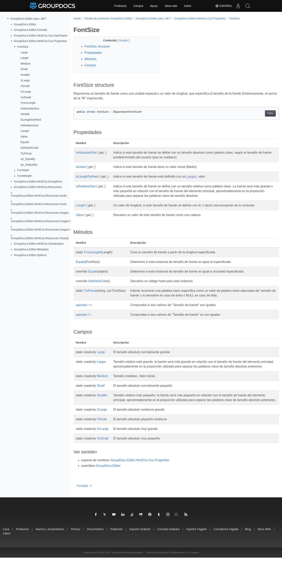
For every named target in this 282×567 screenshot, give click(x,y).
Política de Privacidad (156, 562)
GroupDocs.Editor (25, 24)
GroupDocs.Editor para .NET (28, 18)
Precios (75, 538)
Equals (25, 142)
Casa (6, 538)
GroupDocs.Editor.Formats (30, 29)
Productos (120, 5)
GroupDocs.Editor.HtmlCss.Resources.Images (40, 212)
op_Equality (28, 158)
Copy (256, 113)
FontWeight (24, 175)
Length (25, 130)
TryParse (26, 153)
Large (24, 52)
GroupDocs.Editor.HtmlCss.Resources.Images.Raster (44, 221)
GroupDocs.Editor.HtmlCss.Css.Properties (40, 41)
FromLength (28, 102)
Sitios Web (264, 538)
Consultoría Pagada (225, 538)
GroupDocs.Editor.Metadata (31, 249)
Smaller (25, 74)
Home (77, 18)
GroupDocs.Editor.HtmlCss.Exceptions (38, 181)
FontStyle (23, 170)
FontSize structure (97, 46)
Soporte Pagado (196, 538)
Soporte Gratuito (140, 538)
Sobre (187, 5)
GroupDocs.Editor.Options (30, 254)
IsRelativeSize (29, 125)
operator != (83, 314)
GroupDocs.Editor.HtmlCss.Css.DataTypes (41, 35)
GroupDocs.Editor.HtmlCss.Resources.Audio (39, 195)
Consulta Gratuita (168, 538)
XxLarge (26, 91)
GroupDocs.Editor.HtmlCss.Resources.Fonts (39, 204)
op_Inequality (29, 164)
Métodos (90, 59)
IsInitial (25, 114)
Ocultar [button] (121, 40)
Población (116, 538)
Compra (138, 5)
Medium (26, 63)
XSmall (25, 86)
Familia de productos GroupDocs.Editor (108, 18)
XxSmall (26, 97)
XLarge (25, 80)
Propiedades (93, 52)
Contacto (194, 562)
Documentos (95, 538)
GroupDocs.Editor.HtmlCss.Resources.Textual (40, 238)
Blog (248, 538)
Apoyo (154, 5)
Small (24, 69)
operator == (84, 305)
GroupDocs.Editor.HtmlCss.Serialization (39, 243)
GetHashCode (29, 147)
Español (223, 6)
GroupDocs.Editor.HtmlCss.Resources (38, 187)
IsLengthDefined (31, 119)
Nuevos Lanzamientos (50, 538)
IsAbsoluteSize (30, 108)
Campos (90, 65)
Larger (25, 57)
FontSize (22, 46)
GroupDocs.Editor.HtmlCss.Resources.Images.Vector (44, 229)
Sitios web (171, 5)
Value (24, 136)
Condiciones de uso (178, 562)
